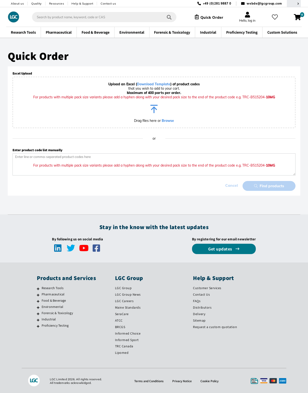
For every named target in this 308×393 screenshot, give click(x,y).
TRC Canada (124, 345)
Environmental (53, 306)
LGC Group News (128, 294)
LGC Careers (124, 300)
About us (17, 3)
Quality (36, 3)
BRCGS (120, 326)
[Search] (167, 17)
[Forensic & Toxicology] (38, 313)
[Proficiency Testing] (38, 325)
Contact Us (201, 294)
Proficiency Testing (55, 325)
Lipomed (122, 352)
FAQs (196, 300)
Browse (168, 121)
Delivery (199, 313)
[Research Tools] (38, 288)
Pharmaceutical (53, 293)
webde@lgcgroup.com (264, 3)
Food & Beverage (54, 300)
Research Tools (53, 287)
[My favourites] (275, 17)
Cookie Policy (210, 380)
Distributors (202, 307)
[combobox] (102, 17)
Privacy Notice (182, 380)
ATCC (119, 320)
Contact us (108, 3)
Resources (56, 3)
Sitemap (199, 320)
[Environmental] (38, 307)
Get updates (220, 248)
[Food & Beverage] (38, 300)
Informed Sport (127, 339)
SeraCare (122, 313)
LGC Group (123, 287)
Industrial (49, 318)
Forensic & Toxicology (57, 312)
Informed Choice (128, 333)
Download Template (153, 84)
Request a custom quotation (215, 326)
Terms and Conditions (148, 380)
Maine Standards (128, 307)
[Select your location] (294, 3)
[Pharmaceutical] (38, 294)
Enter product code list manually (38, 150)
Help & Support (82, 3)
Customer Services (207, 287)
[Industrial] (38, 319)
